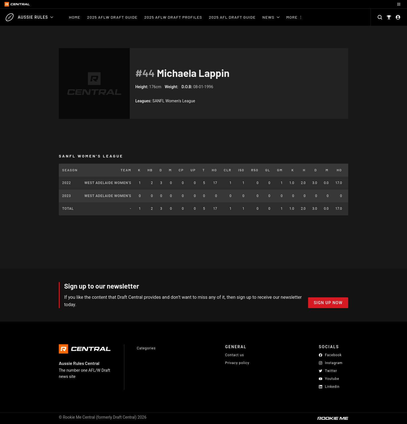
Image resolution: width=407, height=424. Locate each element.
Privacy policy (237, 363)
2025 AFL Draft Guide (232, 17)
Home (74, 17)
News (270, 17)
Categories (146, 348)
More (292, 17)
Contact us (234, 355)
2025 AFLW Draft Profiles (173, 17)
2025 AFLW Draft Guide (112, 17)
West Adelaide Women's (108, 183)
